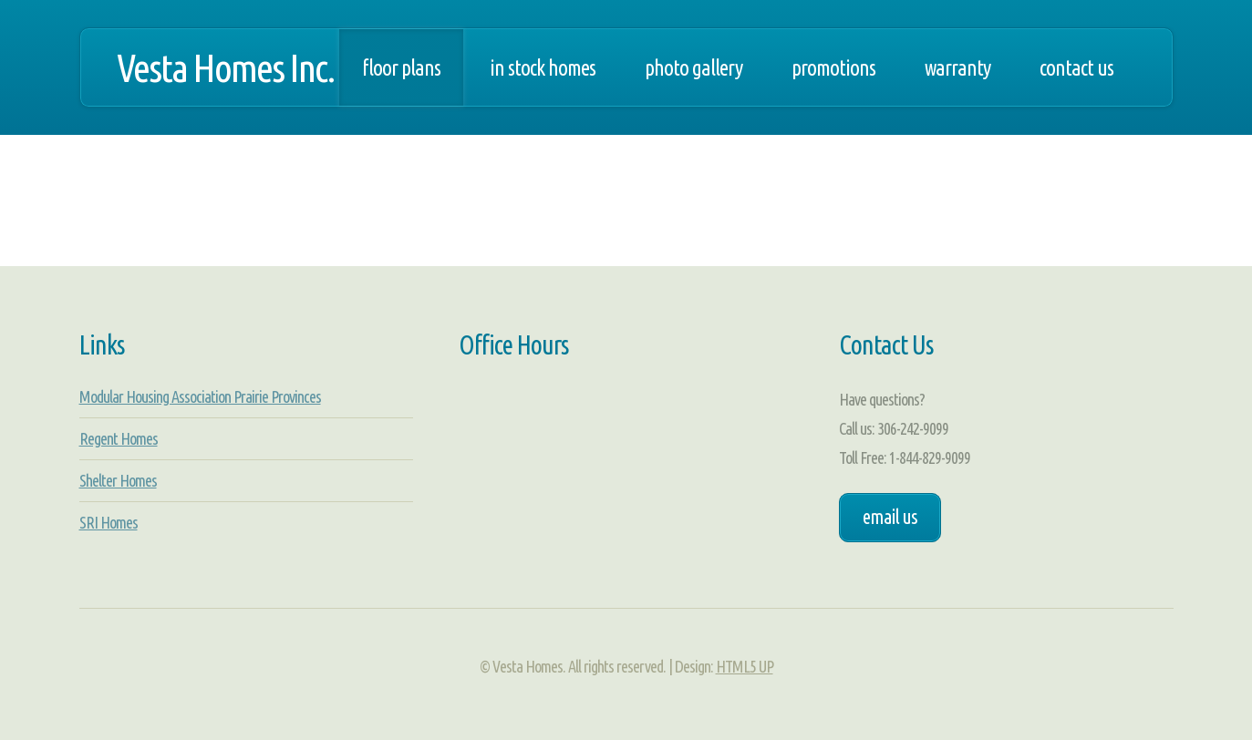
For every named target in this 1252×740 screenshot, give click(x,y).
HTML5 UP (744, 666)
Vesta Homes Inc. (225, 67)
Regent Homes (118, 438)
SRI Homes (108, 522)
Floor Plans (401, 67)
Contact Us (1076, 67)
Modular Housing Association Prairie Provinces (200, 396)
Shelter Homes (118, 480)
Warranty (957, 67)
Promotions (833, 67)
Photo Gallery (693, 67)
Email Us (890, 517)
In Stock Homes (542, 67)
